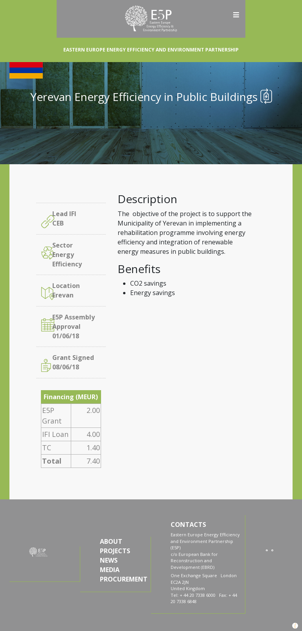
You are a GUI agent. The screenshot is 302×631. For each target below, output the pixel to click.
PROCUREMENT (123, 579)
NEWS (109, 560)
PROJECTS (115, 551)
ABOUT (111, 541)
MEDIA (110, 569)
